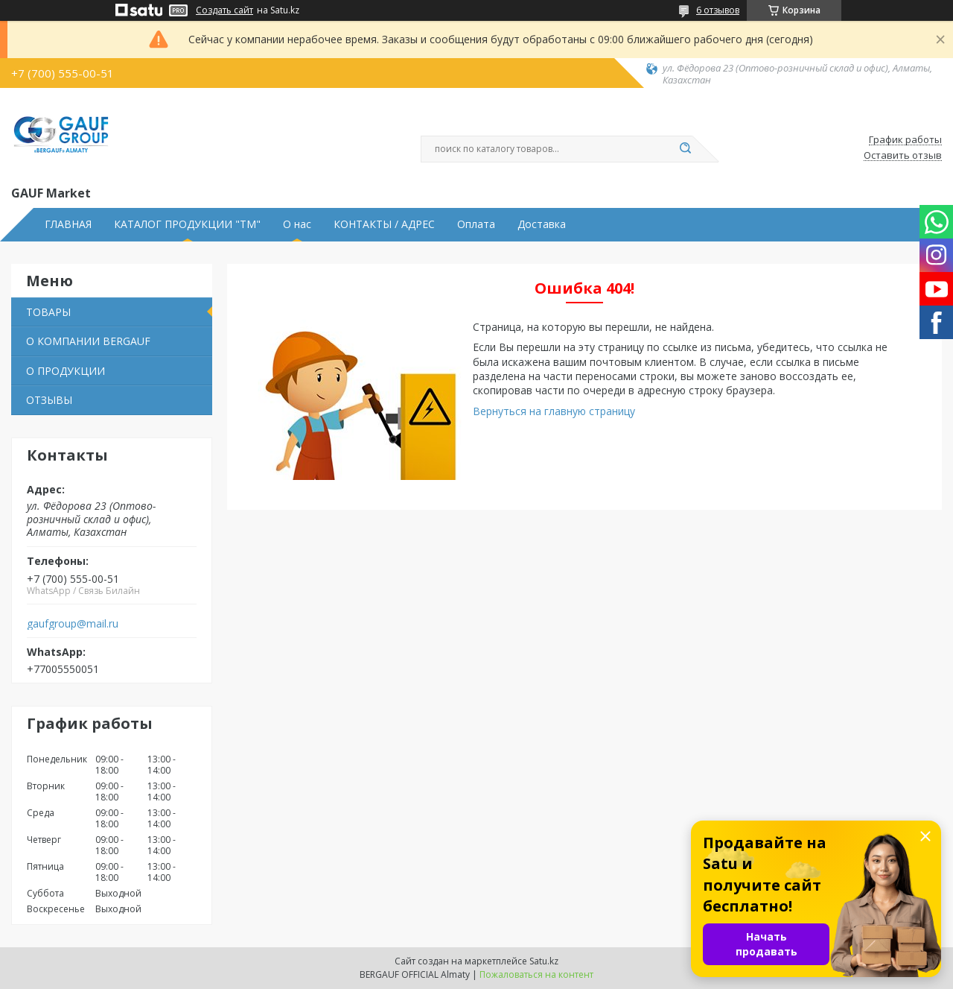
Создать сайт (224, 10)
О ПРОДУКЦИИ (65, 371)
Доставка (541, 224)
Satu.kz (543, 961)
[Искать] (685, 149)
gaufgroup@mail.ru (72, 624)
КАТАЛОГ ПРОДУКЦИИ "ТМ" (187, 224)
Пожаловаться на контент (536, 974)
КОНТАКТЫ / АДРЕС (384, 224)
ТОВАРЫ (48, 312)
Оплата (476, 224)
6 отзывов (717, 10)
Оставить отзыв (903, 156)
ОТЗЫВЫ (49, 400)
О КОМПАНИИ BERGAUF (88, 341)
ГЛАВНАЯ (68, 224)
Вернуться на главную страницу (554, 411)
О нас (297, 224)
